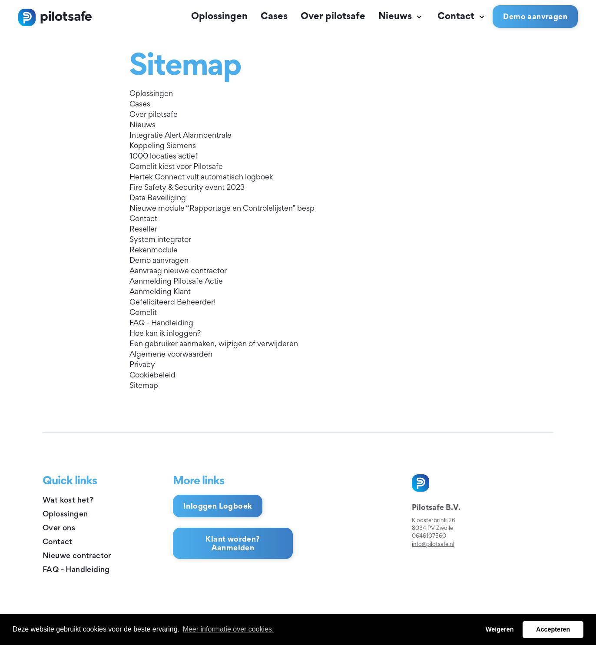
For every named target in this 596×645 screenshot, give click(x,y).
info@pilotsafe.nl (433, 543)
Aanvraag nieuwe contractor (178, 270)
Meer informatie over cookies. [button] (228, 629)
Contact (462, 15)
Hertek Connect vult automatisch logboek (201, 176)
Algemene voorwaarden (170, 353)
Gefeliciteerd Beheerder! (172, 301)
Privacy (142, 364)
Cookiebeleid (152, 374)
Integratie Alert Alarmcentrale (180, 134)
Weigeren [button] (500, 629)
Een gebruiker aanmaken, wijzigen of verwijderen (213, 343)
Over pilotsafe (333, 15)
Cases (274, 15)
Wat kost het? (68, 499)
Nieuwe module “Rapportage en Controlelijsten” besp (222, 207)
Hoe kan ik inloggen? (165, 332)
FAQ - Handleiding (161, 322)
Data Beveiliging (157, 197)
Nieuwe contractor (77, 555)
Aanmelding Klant (160, 291)
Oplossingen (219, 15)
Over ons (59, 527)
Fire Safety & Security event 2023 (187, 187)
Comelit (143, 312)
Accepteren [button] (553, 629)
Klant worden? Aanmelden (232, 543)
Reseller (143, 228)
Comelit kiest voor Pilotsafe (176, 166)
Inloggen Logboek (217, 505)
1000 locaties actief (163, 155)
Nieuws (401, 15)
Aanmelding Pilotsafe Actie (176, 280)
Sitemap (143, 385)
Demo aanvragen (159, 260)
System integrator (160, 239)
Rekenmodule (153, 249)
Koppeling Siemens (162, 145)
